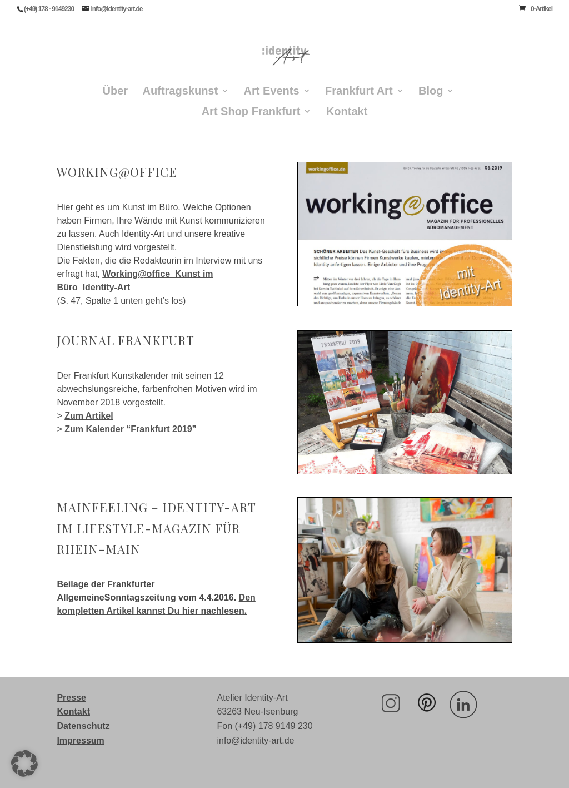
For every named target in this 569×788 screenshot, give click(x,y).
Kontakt (346, 112)
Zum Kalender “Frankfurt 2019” (130, 429)
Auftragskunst (180, 92)
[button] (24, 763)
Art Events (272, 92)
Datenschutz (83, 726)
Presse (71, 697)
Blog (430, 92)
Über (115, 92)
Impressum (80, 740)
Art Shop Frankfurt (251, 112)
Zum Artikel (88, 415)
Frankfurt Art (358, 92)
